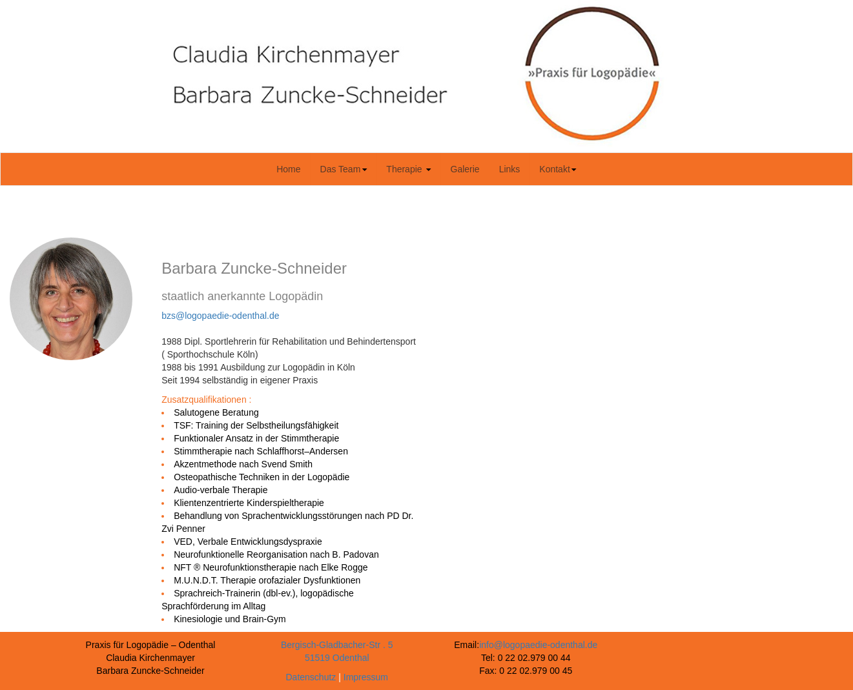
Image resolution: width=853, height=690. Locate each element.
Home (293, 168)
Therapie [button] (408, 169)
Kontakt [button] (557, 169)
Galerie (469, 168)
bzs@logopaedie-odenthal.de (220, 315)
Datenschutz (311, 677)
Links (514, 168)
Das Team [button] (343, 169)
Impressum (366, 677)
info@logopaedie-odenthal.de (538, 645)
